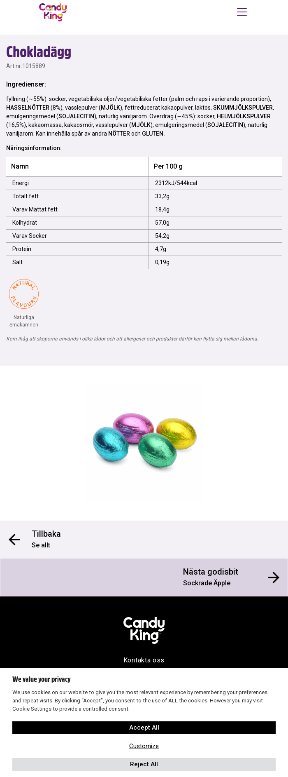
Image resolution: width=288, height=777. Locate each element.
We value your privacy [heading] (41, 679)
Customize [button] (144, 746)
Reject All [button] (144, 764)
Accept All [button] (144, 727)
